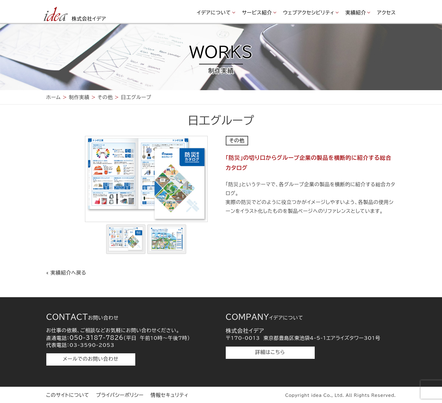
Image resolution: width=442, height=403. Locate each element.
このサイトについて (67, 395)
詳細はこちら (270, 352)
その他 (236, 140)
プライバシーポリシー (120, 395)
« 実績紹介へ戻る (66, 272)
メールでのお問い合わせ (90, 358)
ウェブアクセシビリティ (308, 12)
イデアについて (214, 12)
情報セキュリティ (170, 395)
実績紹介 (355, 12)
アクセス (386, 12)
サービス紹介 (257, 12)
